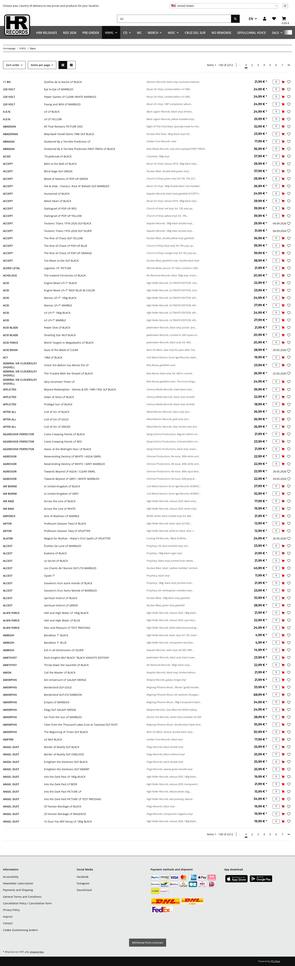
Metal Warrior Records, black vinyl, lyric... (168, 411)
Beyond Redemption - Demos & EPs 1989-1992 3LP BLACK (80, 389)
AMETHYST (10, 657)
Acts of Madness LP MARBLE (61, 516)
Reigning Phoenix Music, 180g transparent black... (173, 702)
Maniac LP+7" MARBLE (58, 305)
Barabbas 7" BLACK (56, 635)
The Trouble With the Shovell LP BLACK (68, 373)
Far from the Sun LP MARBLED (63, 717)
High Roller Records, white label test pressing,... (172, 627)
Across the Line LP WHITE (60, 508)
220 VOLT (9, 89)
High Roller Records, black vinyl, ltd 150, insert (171, 635)
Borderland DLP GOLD (58, 687)
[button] (264, 18)
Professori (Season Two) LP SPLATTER (67, 531)
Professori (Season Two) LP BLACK (65, 523)
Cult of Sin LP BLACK (56, 412)
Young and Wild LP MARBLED (62, 104)
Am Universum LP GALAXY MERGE (65, 680)
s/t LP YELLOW (53, 119)
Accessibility (10, 877)
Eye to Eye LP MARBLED (58, 89)
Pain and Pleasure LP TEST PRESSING (67, 628)
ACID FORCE (10, 342)
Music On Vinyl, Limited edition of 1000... (168, 89)
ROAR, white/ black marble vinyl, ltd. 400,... (169, 516)
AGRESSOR (10, 456)
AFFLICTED (9, 389)
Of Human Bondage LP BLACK (62, 806)
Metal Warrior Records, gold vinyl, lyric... (168, 419)
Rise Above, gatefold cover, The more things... (171, 381)
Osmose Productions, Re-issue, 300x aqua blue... (173, 471)
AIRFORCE (9, 516)
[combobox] (224, 5)
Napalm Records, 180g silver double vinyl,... (170, 230)
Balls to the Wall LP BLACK (60, 164)
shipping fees (37, 951)
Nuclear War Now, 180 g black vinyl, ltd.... (168, 134)
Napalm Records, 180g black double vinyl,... (170, 223)
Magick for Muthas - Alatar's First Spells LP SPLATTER (77, 538)
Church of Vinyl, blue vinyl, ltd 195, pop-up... (170, 245)
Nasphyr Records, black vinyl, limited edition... (171, 672)
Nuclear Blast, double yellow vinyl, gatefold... (170, 238)
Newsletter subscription (18, 883)
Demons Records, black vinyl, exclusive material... (173, 82)
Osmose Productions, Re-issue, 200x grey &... (171, 478)
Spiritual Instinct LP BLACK (60, 598)
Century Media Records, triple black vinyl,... (169, 389)
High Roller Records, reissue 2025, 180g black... (171, 612)
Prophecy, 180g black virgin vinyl (164, 553)
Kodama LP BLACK (55, 553)
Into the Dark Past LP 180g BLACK (65, 776)
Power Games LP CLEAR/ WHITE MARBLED (70, 97)
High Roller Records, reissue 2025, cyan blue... (171, 620)
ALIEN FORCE (11, 613)
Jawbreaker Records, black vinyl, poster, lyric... (171, 327)
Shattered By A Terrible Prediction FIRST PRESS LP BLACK (79, 149)
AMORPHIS (10, 680)
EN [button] (251, 18)
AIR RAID (8, 501)
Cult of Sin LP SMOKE (57, 426)
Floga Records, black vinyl (160, 806)
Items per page (40, 65)
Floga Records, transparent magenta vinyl (169, 814)
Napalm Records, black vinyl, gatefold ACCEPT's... (173, 193)
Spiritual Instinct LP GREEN (61, 605)
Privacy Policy (11, 910)
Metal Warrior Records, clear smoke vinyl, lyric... (172, 426)
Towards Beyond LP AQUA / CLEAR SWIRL (69, 471)
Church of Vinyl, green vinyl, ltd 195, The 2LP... (171, 178)
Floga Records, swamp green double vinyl (169, 769)
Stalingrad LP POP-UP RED (60, 208)
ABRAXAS (9, 141)
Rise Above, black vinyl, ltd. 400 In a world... (169, 373)
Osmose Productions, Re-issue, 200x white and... (173, 464)
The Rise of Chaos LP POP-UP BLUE (65, 246)
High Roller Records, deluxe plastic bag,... (168, 791)
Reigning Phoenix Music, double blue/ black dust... (174, 724)
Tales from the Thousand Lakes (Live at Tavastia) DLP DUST (81, 724)
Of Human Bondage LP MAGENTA (65, 814)
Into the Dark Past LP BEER (60, 784)
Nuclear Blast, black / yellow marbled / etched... (172, 568)
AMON (7, 672)
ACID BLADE (10, 327)
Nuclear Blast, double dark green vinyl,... (168, 171)
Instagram (83, 883)
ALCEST (7, 546)
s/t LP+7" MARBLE (55, 320)
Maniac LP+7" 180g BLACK (60, 298)
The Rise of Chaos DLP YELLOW (63, 238)
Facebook (82, 877)
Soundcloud (84, 890)
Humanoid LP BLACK (57, 193)
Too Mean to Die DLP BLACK (61, 260)
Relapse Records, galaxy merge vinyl (166, 679)
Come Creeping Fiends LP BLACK (64, 434)
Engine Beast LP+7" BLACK (60, 283)
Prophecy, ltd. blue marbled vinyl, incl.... (168, 546)
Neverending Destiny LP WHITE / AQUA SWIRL (72, 456)
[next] (288, 65)
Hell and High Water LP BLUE (62, 620)
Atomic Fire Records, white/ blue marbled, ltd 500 (173, 717)
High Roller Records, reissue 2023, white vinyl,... (172, 508)
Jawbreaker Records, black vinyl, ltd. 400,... (169, 342)
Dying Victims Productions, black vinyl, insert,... (172, 449)
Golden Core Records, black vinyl (164, 739)
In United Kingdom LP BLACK (62, 486)
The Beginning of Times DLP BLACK (66, 732)
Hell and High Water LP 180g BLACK (66, 613)
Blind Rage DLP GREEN (58, 171)
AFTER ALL (9, 412)
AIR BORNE (10, 486)
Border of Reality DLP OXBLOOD (64, 754)
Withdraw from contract (147, 942)
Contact (8, 923)
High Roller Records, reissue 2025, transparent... (172, 784)
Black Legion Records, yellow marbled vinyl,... (171, 119)
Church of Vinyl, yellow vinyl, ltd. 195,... (167, 215)
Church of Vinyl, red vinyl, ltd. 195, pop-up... (170, 208)
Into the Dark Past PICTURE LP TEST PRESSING (72, 799)
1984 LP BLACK (53, 357)
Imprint (7, 916)
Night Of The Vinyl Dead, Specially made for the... (173, 126)
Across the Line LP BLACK (60, 501)
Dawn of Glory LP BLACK (59, 397)
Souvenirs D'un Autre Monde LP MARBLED (70, 590)
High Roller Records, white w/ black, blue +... (170, 530)
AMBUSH (8, 635)
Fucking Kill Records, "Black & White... (166, 538)
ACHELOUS (10, 275)
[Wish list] (274, 18)
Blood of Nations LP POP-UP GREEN (66, 179)
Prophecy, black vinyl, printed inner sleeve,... (170, 560)
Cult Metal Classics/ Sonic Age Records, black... (171, 357)
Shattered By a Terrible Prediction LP (67, 141)
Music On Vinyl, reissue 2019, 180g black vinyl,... (172, 163)
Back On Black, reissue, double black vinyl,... (170, 732)
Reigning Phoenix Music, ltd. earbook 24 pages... (173, 694)
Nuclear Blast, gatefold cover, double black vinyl (172, 260)
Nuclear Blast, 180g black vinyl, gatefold (168, 598)
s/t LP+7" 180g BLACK (57, 312)
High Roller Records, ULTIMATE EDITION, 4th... (171, 297)
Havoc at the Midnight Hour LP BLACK (67, 449)
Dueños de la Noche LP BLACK (63, 82)
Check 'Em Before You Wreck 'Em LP (66, 365)
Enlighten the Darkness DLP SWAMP (66, 769)
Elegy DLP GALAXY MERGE (60, 710)
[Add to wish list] (288, 82)
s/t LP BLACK (52, 111)
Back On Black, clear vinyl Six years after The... (171, 350)
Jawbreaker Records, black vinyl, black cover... (171, 657)
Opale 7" (49, 575)
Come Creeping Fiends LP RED (63, 441)
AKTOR (7, 523)
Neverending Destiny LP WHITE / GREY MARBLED (74, 464)
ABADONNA (10, 134)
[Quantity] (276, 82)
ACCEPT (8, 164)
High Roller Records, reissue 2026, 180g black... (171, 821)
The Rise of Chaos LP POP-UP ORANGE (68, 253)
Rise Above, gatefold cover (160, 365)
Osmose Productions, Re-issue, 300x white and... (173, 456)
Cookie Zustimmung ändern (20, 930)
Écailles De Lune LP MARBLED (62, 546)
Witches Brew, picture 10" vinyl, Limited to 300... (172, 268)
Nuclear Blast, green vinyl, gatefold (165, 605)
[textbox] (224, 5)
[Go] (174, 19)
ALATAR (8, 538)
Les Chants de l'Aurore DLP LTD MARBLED (70, 568)
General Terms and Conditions (22, 896)
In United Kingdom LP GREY (61, 493)
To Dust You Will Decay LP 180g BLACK (68, 821)
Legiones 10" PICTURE (57, 268)
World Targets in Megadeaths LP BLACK (69, 342)
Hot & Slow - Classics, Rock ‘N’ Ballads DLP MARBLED (76, 186)
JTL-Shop (275, 961)
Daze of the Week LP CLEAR (61, 350)
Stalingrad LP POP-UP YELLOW (63, 216)
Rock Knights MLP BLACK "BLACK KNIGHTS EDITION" (76, 657)
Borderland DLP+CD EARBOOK (63, 694)
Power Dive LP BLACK (57, 327)
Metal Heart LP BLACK (57, 201)
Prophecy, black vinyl (157, 575)
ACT (5, 357)
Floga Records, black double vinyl (164, 747)
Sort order (12, 65)
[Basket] (285, 18)
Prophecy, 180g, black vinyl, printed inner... (169, 583)
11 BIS (7, 82)
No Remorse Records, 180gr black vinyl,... (168, 665)
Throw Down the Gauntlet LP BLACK (66, 665)
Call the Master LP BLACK (60, 672)
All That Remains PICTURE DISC (63, 126)
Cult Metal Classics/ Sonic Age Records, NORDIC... (173, 486)
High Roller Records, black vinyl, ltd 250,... (168, 523)
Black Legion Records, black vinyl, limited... (169, 111)
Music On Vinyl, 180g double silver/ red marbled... (173, 186)
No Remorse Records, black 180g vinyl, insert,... (172, 275)
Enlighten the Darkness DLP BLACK (66, 762)
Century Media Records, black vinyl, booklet (170, 397)
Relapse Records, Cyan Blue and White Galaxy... (172, 709)
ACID (6, 283)
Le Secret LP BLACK (56, 561)
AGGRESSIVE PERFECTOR (18, 434)
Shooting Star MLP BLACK (60, 335)
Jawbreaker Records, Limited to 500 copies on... (172, 335)
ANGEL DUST (11, 747)
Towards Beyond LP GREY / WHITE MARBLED (71, 479)
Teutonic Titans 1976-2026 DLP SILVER (68, 231)
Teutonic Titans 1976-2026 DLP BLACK (67, 223)
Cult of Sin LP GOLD (56, 419)
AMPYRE (8, 739)
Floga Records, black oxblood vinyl (165, 754)
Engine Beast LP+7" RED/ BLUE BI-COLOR (69, 290)
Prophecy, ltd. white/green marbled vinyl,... (169, 590)
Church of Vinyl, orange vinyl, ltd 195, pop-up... (171, 253)
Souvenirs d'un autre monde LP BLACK (68, 583)
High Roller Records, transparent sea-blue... (170, 642)
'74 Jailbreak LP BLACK (58, 156)
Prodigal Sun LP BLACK (58, 404)
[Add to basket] (283, 82)
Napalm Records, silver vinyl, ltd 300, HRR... (169, 650)
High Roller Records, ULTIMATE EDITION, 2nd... (172, 283)
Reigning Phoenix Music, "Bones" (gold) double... (173, 687)
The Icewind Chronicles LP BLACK (65, 275)
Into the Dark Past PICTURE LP (62, 791)
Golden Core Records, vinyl (161, 141)
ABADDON (9, 126)
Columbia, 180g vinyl (157, 156)
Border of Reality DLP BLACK (61, 747)
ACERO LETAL (11, 268)
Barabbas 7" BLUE (55, 642)
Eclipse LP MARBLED (56, 702)
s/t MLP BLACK (53, 739)
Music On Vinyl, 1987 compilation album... (169, 104)
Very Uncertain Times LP (59, 382)
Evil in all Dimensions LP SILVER (64, 650)
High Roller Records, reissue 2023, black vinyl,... (172, 501)
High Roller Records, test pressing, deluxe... (170, 799)
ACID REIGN (10, 350)
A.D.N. (7, 111)
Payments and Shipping (18, 890)
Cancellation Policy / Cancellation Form (27, 903)
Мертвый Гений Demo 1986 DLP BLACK (69, 134)
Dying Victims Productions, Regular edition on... (172, 434)
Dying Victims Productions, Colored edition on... (172, 441)
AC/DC (7, 156)
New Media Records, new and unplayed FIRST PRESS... (176, 148)
